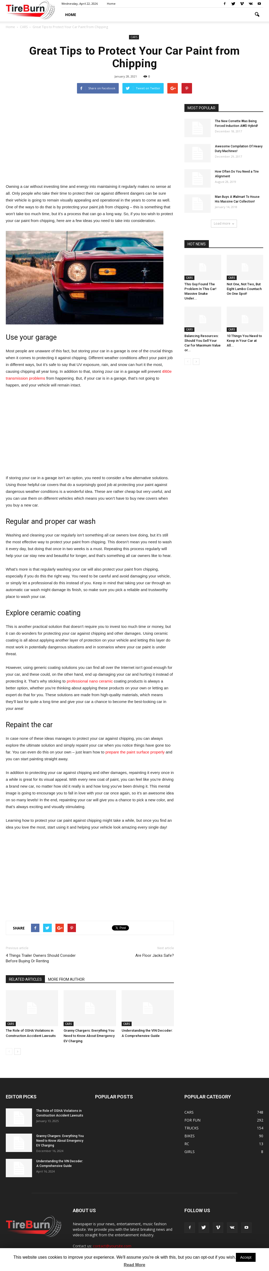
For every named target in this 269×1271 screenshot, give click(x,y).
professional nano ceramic (90, 681)
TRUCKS (191, 1127)
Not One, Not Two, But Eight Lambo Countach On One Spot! (244, 289)
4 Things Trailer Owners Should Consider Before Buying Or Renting (41, 958)
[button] (257, 14)
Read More (134, 1265)
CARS (134, 37)
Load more (224, 223)
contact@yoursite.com (112, 1245)
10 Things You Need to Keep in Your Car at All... (244, 340)
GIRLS (189, 1151)
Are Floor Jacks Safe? (154, 955)
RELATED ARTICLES (25, 979)
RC (186, 1143)
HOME (70, 14)
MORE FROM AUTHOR (66, 979)
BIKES (189, 1135)
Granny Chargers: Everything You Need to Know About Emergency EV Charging (89, 1036)
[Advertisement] (90, 141)
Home (111, 4)
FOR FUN (192, 1120)
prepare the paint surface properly (134, 752)
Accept (245, 1257)
